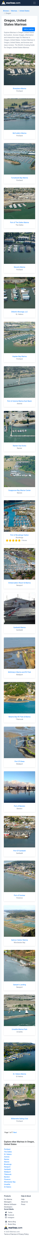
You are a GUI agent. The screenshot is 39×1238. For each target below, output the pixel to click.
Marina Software (10, 1204)
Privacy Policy (23, 1234)
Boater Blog (10, 1224)
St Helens (7, 1187)
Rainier (6, 1159)
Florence (7, 1179)
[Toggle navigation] (34, 3)
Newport (7, 1167)
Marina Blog (10, 1222)
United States (24, 11)
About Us (24, 1202)
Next (15, 1132)
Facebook (9, 1215)
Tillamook (7, 1174)
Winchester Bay (9, 1182)
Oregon (8, 13)
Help (23, 1199)
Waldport (7, 1172)
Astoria (6, 1157)
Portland (7, 1149)
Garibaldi (7, 1169)
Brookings (8, 1164)
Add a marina (29, 29)
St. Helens (8, 1154)
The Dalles (8, 1152)
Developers (8, 1207)
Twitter (8, 1212)
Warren (6, 1162)
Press (23, 1204)
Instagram (9, 1217)
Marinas (14, 11)
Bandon (7, 1177)
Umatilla (7, 1184)
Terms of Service (10, 1234)
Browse (6, 11)
